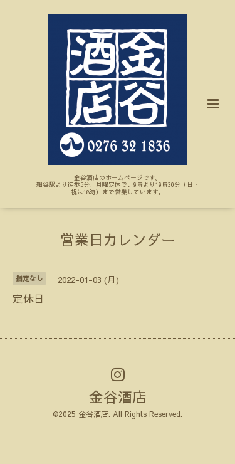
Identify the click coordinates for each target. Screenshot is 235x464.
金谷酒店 (118, 396)
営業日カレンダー (117, 239)
